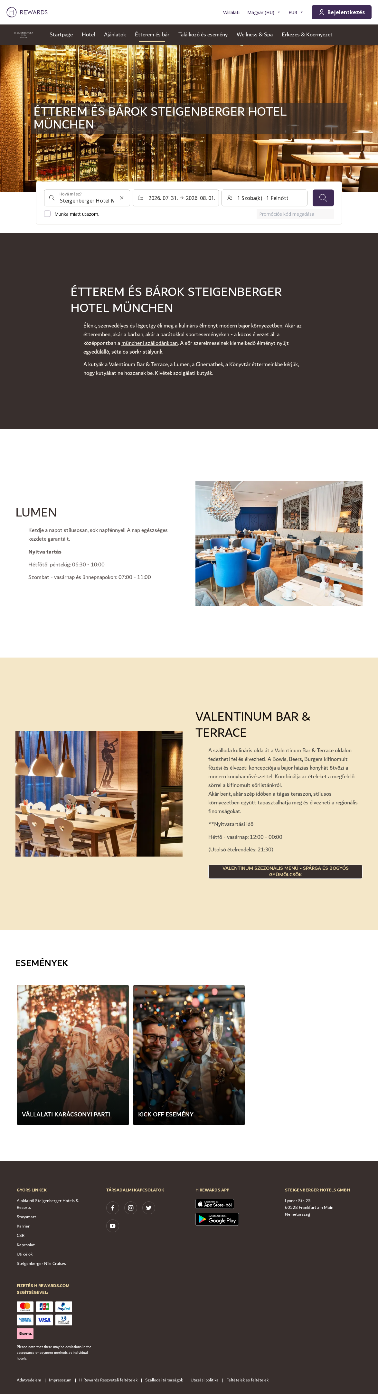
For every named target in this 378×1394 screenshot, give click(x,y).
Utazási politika (206, 1380)
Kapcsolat (26, 1245)
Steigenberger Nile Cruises (41, 1263)
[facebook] (112, 1207)
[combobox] (87, 197)
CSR (20, 1235)
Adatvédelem (31, 1380)
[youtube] (112, 1225)
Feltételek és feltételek (249, 1380)
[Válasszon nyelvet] (264, 12)
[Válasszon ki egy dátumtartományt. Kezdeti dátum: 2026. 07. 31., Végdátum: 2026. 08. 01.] (176, 197)
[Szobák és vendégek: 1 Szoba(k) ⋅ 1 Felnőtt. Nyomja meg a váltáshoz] (264, 197)
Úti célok (25, 1254)
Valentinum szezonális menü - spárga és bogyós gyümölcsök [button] (285, 872)
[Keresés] (323, 197)
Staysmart (26, 1217)
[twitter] (148, 1207)
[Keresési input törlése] (121, 197)
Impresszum (62, 1380)
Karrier (23, 1226)
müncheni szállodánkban (149, 343)
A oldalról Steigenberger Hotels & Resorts (48, 1204)
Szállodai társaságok (166, 1380)
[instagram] (130, 1207)
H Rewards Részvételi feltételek (110, 1380)
